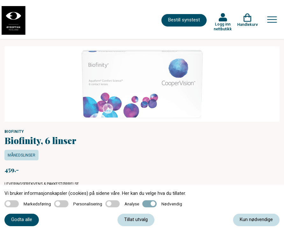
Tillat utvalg (136, 219)
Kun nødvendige (256, 219)
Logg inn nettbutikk (222, 26)
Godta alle (21, 219)
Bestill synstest (184, 20)
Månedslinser (21, 155)
